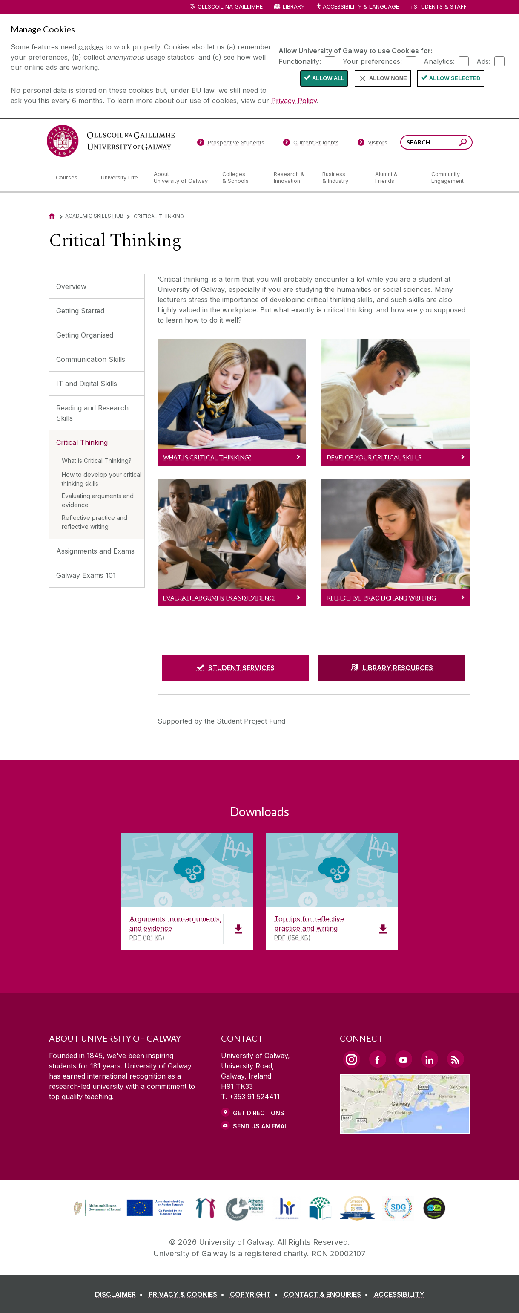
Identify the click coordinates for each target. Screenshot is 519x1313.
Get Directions (258, 1113)
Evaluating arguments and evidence (98, 500)
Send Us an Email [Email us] (261, 1126)
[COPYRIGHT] (255, 1294)
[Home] (52, 216)
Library (294, 6)
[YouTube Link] (403, 1059)
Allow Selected (455, 78)
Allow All (328, 78)
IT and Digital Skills (86, 383)
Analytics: (439, 61)
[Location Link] (405, 1129)
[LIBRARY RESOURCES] (391, 668)
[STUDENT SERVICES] (235, 668)
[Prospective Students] (230, 144)
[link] (127, 1208)
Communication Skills (90, 359)
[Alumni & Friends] (396, 177)
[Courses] (71, 177)
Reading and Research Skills (92, 413)
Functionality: (299, 61)
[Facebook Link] (377, 1059)
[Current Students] (311, 144)
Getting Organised (84, 335)
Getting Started (80, 310)
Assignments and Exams (95, 551)
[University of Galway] (111, 141)
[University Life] (120, 177)
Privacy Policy (294, 100)
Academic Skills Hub (94, 216)
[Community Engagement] (447, 177)
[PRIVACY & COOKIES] (188, 1294)
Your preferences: (372, 61)
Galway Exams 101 (86, 575)
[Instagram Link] (351, 1059)
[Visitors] (372, 144)
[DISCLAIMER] (120, 1294)
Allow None (388, 78)
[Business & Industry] (341, 177)
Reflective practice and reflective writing (94, 522)
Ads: (483, 61)
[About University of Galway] (181, 177)
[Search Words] (436, 142)
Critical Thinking (82, 442)
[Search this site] (463, 143)
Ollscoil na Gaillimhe (230, 6)
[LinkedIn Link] (429, 1059)
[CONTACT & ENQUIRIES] (328, 1294)
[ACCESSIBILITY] (399, 1294)
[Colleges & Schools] (241, 177)
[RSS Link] (455, 1059)
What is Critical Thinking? (97, 460)
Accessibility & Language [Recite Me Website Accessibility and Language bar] (357, 7)
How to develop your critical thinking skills (101, 479)
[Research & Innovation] (291, 177)
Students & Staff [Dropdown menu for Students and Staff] (440, 6)
